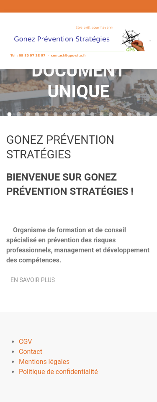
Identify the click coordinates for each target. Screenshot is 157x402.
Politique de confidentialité (58, 372)
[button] (150, 41)
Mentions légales (44, 362)
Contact (30, 352)
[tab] (10, 114)
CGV (25, 342)
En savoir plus (32, 282)
